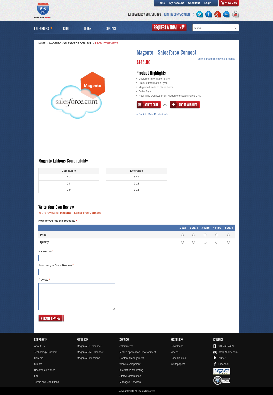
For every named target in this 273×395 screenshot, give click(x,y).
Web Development (130, 364)
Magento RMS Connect (90, 352)
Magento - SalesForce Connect (70, 43)
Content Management (131, 358)
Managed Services (130, 381)
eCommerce (126, 346)
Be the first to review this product (216, 58)
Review (43, 279)
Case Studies (178, 358)
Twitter (221, 358)
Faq (36, 376)
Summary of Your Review (55, 265)
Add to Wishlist (185, 105)
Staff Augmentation (130, 376)
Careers (38, 358)
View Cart (231, 2)
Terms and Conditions (46, 381)
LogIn (207, 2)
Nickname (45, 251)
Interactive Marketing (131, 370)
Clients (38, 364)
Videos (174, 352)
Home (161, 2)
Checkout (194, 2)
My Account (176, 2)
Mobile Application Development (137, 352)
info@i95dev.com (228, 352)
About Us (39, 346)
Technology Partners (45, 352)
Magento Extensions (88, 358)
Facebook (223, 364)
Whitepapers (178, 364)
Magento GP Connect (89, 346)
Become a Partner (44, 370)
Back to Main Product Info (152, 114)
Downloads (177, 346)
